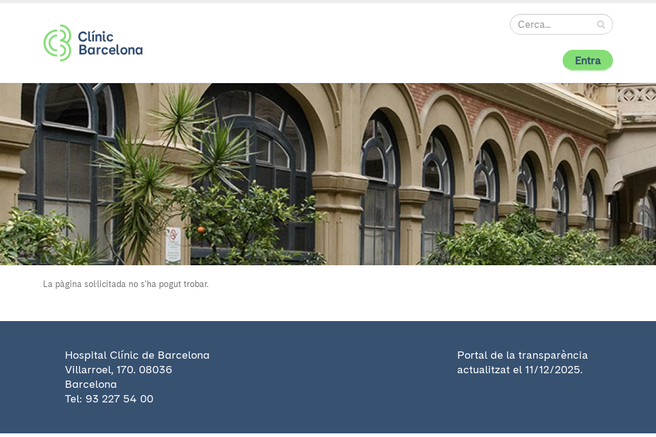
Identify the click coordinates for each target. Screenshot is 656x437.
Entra (588, 60)
